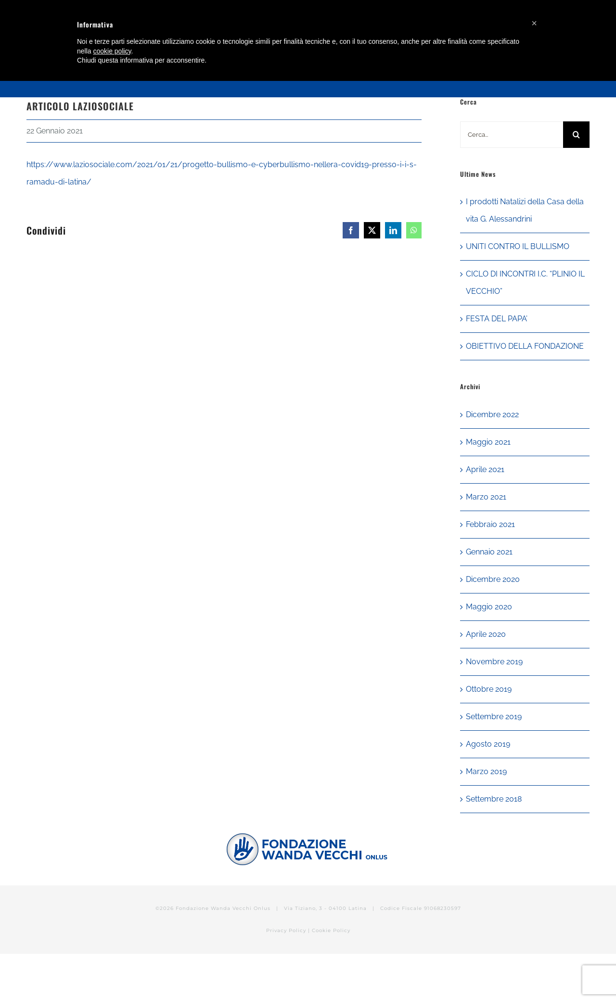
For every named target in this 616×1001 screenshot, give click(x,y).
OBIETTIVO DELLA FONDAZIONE (525, 346)
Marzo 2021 (486, 496)
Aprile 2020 (486, 634)
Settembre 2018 (494, 798)
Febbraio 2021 (490, 524)
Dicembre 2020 (493, 579)
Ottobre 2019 (489, 689)
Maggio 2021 (488, 442)
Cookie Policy (331, 930)
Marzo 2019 (486, 771)
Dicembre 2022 (492, 414)
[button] (534, 23)
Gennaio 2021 (489, 551)
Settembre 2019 (494, 716)
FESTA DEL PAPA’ (496, 318)
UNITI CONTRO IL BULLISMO (517, 246)
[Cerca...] (511, 134)
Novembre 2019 (494, 661)
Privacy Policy (286, 930)
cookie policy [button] (112, 51)
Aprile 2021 (485, 469)
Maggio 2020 (489, 606)
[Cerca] (576, 134)
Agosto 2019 (488, 744)
